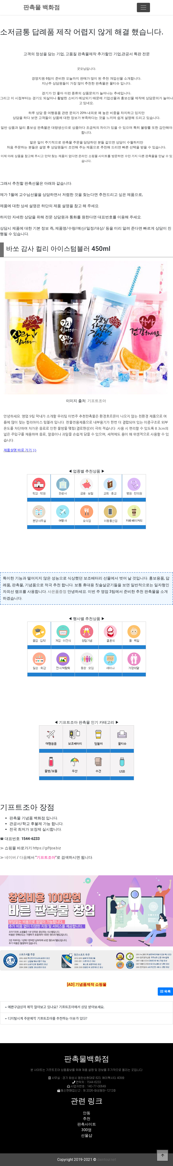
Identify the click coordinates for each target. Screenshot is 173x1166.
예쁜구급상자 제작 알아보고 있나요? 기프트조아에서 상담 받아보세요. (56, 1006)
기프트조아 (96, 401)
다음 (23, 857)
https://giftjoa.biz (47, 848)
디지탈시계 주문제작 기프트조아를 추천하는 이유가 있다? (47, 1018)
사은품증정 (57, 591)
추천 (86, 1118)
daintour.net (106, 1159)
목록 (165, 991)
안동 (86, 1113)
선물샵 (86, 1135)
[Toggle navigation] (143, 7)
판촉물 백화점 (41, 7)
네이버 (10, 857)
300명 (86, 1130)
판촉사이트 (86, 1124)
